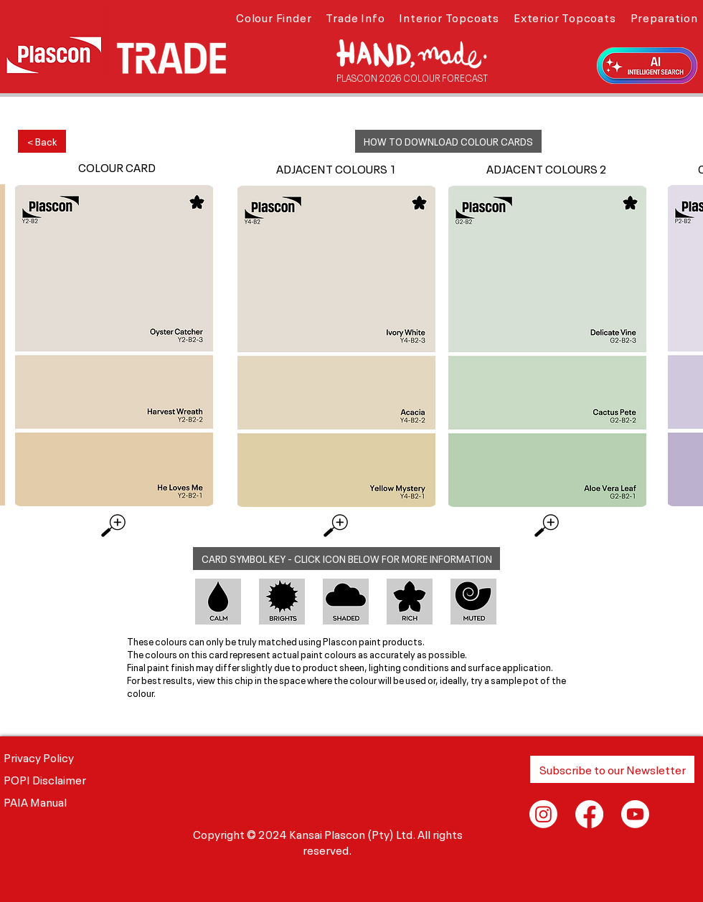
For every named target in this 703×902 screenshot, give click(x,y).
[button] (274, 16)
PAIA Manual (35, 801)
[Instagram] (543, 814)
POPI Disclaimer (45, 778)
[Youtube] (635, 814)
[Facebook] (589, 814)
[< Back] (42, 141)
